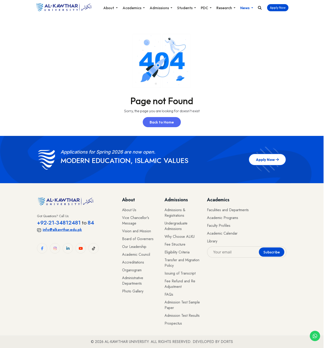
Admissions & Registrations (175, 212)
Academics (132, 8)
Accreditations (133, 262)
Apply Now (278, 8)
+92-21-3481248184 (65, 223)
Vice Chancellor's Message (135, 220)
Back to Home (162, 122)
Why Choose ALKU (180, 236)
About (109, 8)
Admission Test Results (182, 315)
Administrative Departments (132, 280)
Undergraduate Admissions (176, 226)
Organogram (132, 270)
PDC (205, 8)
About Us (129, 210)
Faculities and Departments (228, 210)
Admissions (160, 8)
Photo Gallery (132, 291)
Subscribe (271, 252)
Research (224, 8)
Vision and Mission (136, 231)
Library (212, 241)
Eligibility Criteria (177, 252)
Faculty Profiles (218, 225)
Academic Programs (222, 217)
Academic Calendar (222, 233)
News (245, 8)
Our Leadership (134, 246)
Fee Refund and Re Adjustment (180, 283)
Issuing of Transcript (180, 273)
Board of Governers (138, 238)
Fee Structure (175, 244)
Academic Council (136, 254)
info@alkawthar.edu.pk (59, 229)
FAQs (169, 294)
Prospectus (173, 323)
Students (185, 8)
